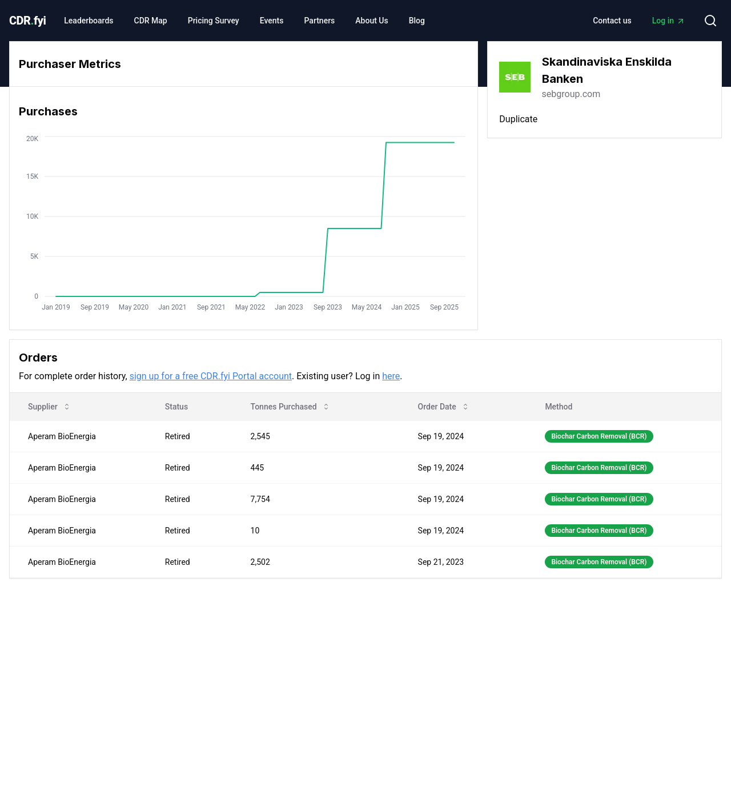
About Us (371, 20)
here (391, 376)
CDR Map (150, 20)
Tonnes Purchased (291, 406)
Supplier (49, 406)
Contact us (612, 20)
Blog (417, 20)
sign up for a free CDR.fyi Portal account (211, 376)
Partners (319, 20)
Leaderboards (88, 20)
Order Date (444, 406)
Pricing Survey (213, 20)
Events (272, 20)
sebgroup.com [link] (571, 94)
